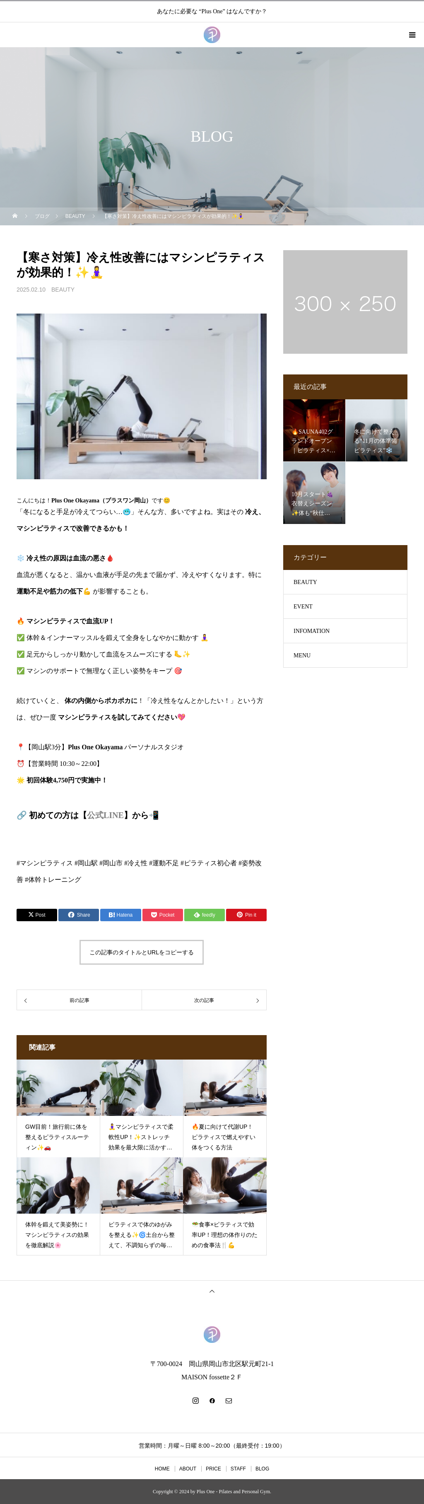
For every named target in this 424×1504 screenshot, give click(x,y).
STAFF (238, 1469)
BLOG (262, 1469)
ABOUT (187, 1469)
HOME (162, 1469)
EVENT (303, 607)
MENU (302, 655)
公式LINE (105, 815)
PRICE (213, 1469)
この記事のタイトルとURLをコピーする (141, 952)
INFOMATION (312, 631)
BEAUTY (63, 289)
